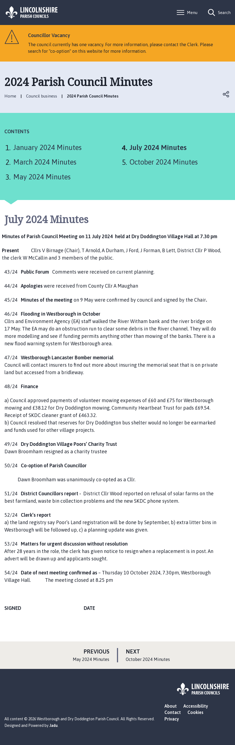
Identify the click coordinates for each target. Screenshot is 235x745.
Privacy (171, 718)
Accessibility (195, 706)
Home (10, 96)
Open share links (226, 94)
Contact (172, 712)
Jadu (53, 725)
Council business (41, 96)
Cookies (195, 712)
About (170, 706)
